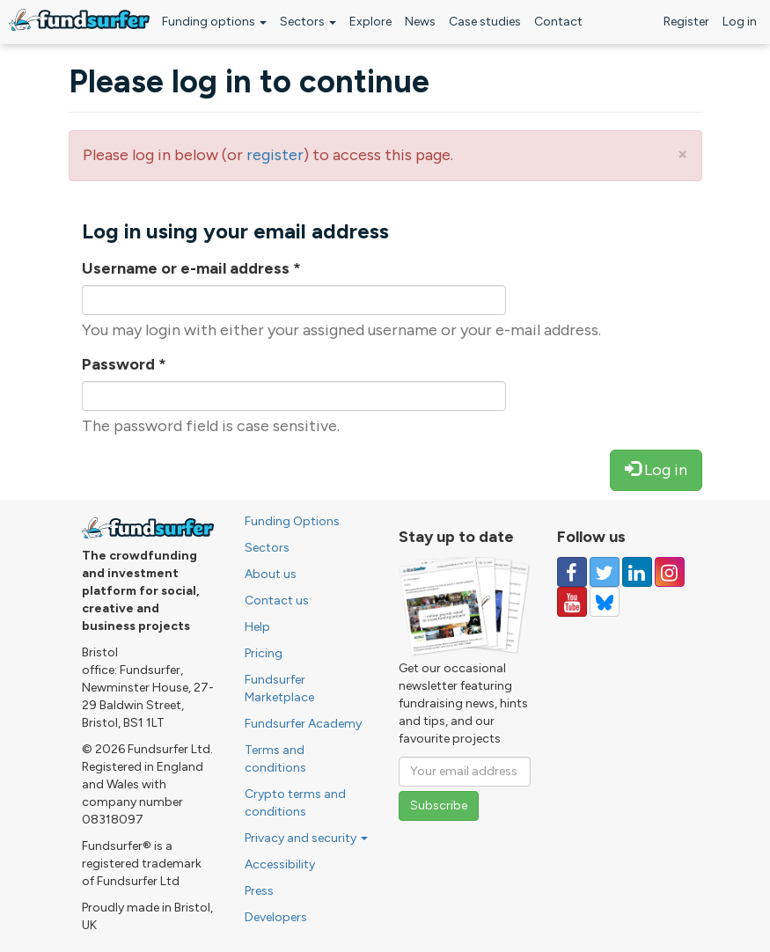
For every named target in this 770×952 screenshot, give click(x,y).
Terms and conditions (275, 759)
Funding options (214, 21)
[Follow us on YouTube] (572, 602)
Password (124, 364)
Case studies (485, 21)
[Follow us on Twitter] (605, 572)
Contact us (277, 600)
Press (259, 890)
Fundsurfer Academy (303, 723)
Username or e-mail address (191, 268)
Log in (739, 21)
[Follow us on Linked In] (637, 572)
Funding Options (292, 521)
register (275, 155)
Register (686, 21)
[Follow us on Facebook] (572, 572)
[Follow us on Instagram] (670, 572)
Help (257, 626)
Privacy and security (306, 838)
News (420, 21)
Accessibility (280, 864)
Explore (370, 21)
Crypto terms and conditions (295, 803)
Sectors (308, 21)
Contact (558, 21)
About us (271, 574)
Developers (276, 917)
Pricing (263, 653)
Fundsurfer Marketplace (279, 688)
